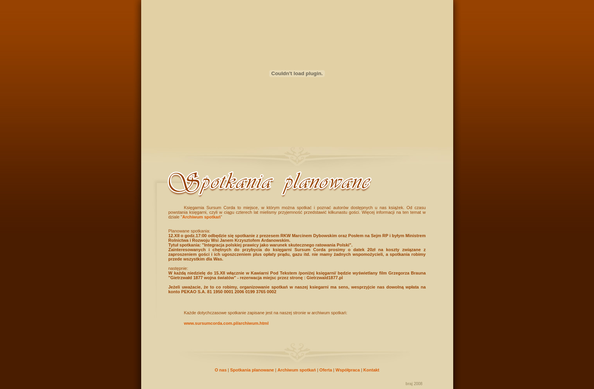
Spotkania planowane (252, 370)
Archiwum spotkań (201, 217)
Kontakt (371, 370)
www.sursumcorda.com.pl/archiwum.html (226, 323)
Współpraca (347, 370)
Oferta (325, 370)
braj (409, 384)
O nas (221, 370)
